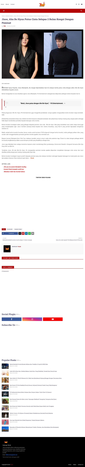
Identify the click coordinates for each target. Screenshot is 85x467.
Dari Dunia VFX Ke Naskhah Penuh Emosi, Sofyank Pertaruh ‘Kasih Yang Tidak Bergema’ (33, 385)
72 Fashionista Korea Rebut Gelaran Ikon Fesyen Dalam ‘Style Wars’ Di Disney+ (31, 392)
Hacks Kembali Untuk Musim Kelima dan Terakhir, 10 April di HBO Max (29, 364)
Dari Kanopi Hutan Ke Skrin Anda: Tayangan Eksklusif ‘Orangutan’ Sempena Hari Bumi (33, 399)
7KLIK (11, 464)
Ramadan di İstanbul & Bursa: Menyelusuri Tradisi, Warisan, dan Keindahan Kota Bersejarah (34, 427)
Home (3, 16)
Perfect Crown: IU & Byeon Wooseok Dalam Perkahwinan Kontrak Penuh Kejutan (31, 413)
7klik (4, 26)
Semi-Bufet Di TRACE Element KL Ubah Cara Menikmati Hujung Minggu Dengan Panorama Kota (36, 378)
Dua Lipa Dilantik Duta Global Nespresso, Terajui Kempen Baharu (27, 420)
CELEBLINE (9, 229)
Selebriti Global (9, 16)
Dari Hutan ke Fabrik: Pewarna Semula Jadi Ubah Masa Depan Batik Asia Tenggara (32, 406)
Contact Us (80, 464)
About (74, 464)
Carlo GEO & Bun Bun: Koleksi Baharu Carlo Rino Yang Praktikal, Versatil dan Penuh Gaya (33, 371)
